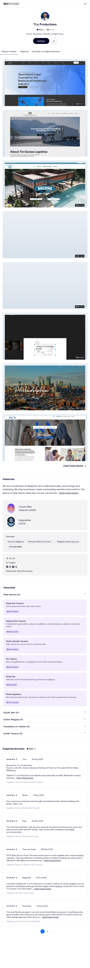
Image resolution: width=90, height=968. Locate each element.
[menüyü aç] (85, 4)
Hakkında (24, 51)
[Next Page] (53, 931)
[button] (45, 82)
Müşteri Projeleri (9, 51)
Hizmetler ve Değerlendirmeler (46, 51)
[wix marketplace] (11, 3)
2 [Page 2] (47, 931)
